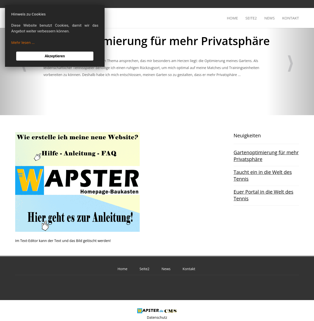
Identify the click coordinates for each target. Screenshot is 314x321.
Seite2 (251, 17)
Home (232, 17)
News (269, 17)
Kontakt (290, 17)
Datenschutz (157, 317)
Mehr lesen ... (23, 42)
